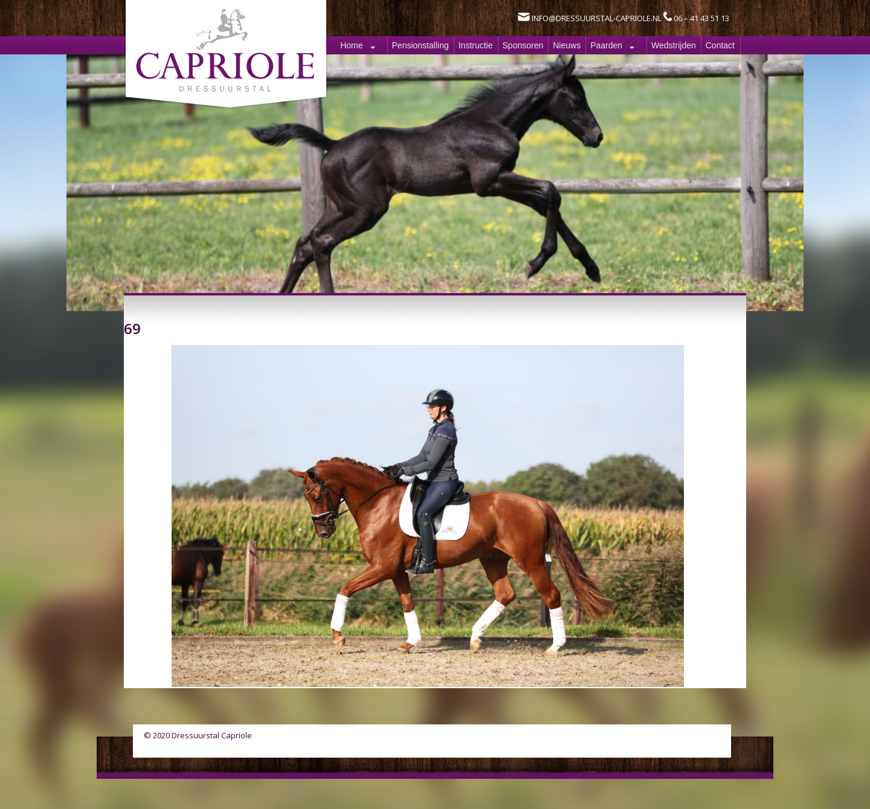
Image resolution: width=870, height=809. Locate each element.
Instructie (476, 45)
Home (351, 45)
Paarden (606, 45)
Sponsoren (523, 45)
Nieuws (567, 45)
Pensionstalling (420, 45)
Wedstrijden (673, 45)
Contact (720, 45)
